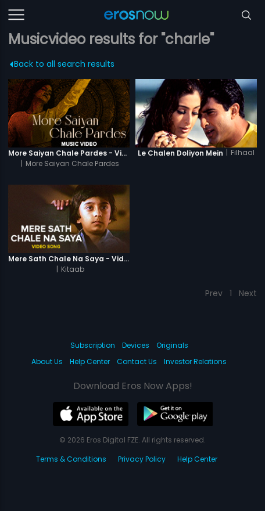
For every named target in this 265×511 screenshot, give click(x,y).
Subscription (92, 345)
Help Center (90, 361)
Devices (135, 345)
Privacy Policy (142, 459)
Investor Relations (195, 361)
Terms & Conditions (71, 459)
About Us (47, 361)
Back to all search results (61, 64)
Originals (172, 345)
